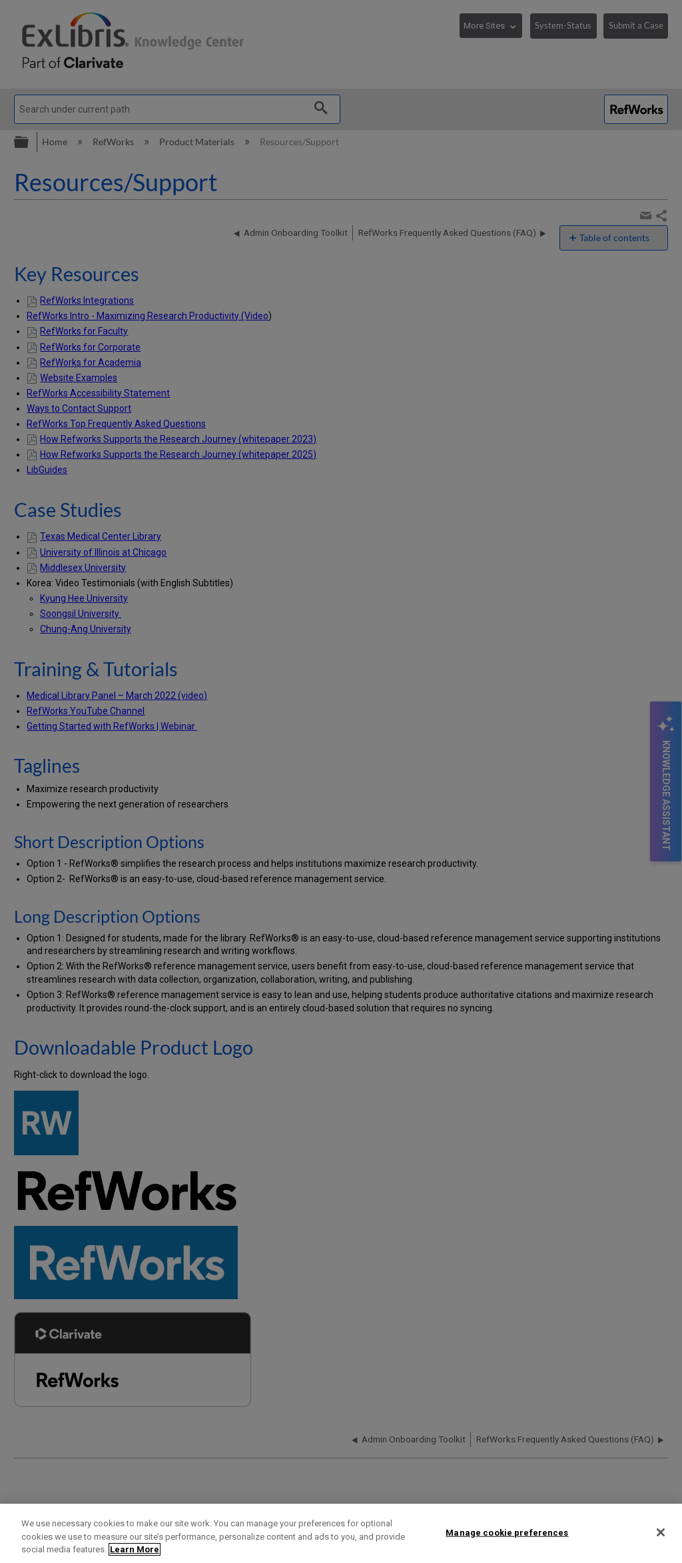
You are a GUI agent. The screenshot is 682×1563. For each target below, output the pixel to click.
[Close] (660, 1532)
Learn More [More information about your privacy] (134, 1549)
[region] (341, 1533)
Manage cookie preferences (507, 1532)
